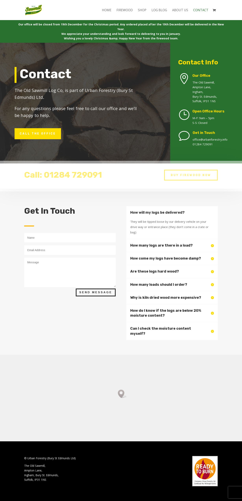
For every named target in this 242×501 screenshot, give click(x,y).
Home (106, 10)
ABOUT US (180, 10)
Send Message (95, 292)
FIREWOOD (124, 10)
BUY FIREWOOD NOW (191, 172)
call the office (38, 133)
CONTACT (200, 10)
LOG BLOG (159, 10)
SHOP (142, 10)
